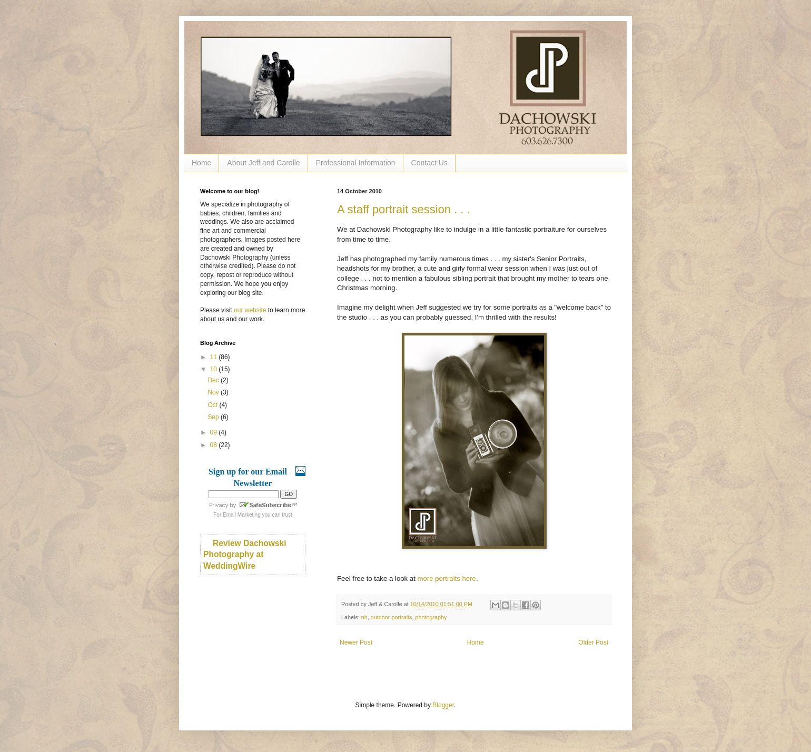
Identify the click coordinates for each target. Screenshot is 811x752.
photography (431, 617)
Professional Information (355, 163)
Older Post (593, 642)
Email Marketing (242, 515)
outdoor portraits (391, 617)
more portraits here (446, 578)
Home (201, 163)
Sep (214, 417)
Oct (213, 405)
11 (214, 357)
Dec (214, 380)
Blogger (443, 705)
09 (214, 432)
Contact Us (429, 163)
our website (250, 310)
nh (364, 617)
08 (214, 445)
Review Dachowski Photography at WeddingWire (244, 555)
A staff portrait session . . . (403, 209)
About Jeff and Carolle (263, 163)
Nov (214, 392)
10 (214, 369)
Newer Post (356, 642)
